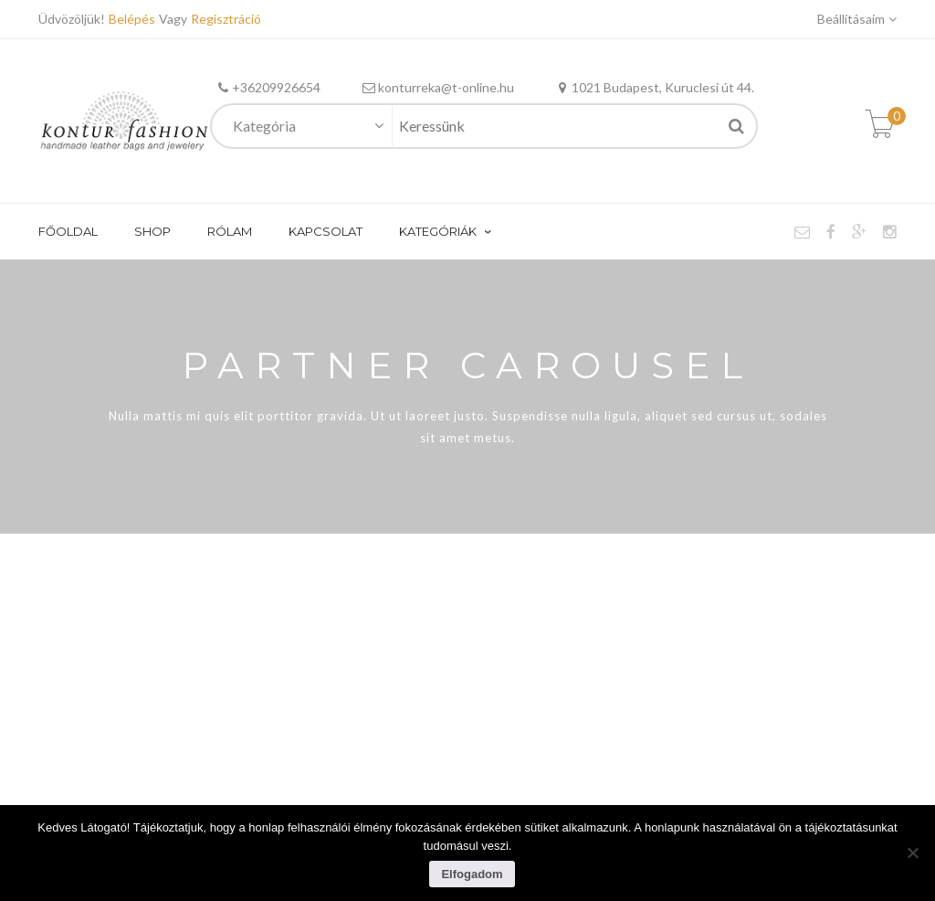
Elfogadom (471, 874)
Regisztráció (226, 18)
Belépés (134, 18)
